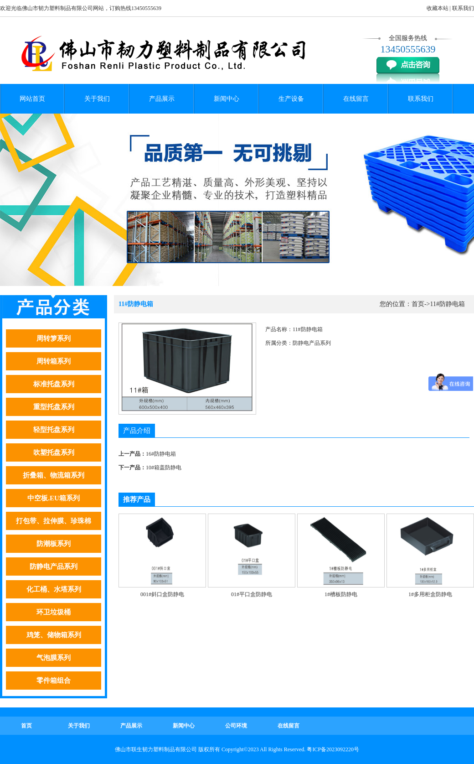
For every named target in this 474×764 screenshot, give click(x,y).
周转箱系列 (53, 361)
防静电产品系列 (53, 566)
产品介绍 (136, 430)
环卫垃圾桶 (53, 612)
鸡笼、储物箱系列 (53, 635)
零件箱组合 (53, 680)
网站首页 (32, 98)
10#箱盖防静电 (163, 467)
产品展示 (162, 98)
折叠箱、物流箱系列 (53, 475)
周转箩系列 (53, 338)
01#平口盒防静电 (251, 594)
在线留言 (356, 98)
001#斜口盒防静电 (162, 594)
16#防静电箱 (161, 454)
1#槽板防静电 (341, 594)
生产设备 (291, 98)
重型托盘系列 (53, 407)
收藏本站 (437, 8)
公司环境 (236, 725)
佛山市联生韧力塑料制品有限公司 (156, 749)
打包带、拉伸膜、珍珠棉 (53, 521)
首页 (418, 304)
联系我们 (463, 8)
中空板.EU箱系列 (53, 498)
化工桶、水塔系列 (53, 589)
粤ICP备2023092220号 (333, 749)
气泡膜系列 (53, 657)
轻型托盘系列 (53, 429)
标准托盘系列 (53, 384)
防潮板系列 (53, 543)
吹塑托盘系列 (53, 452)
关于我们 (97, 98)
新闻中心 (226, 98)
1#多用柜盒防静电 (430, 594)
